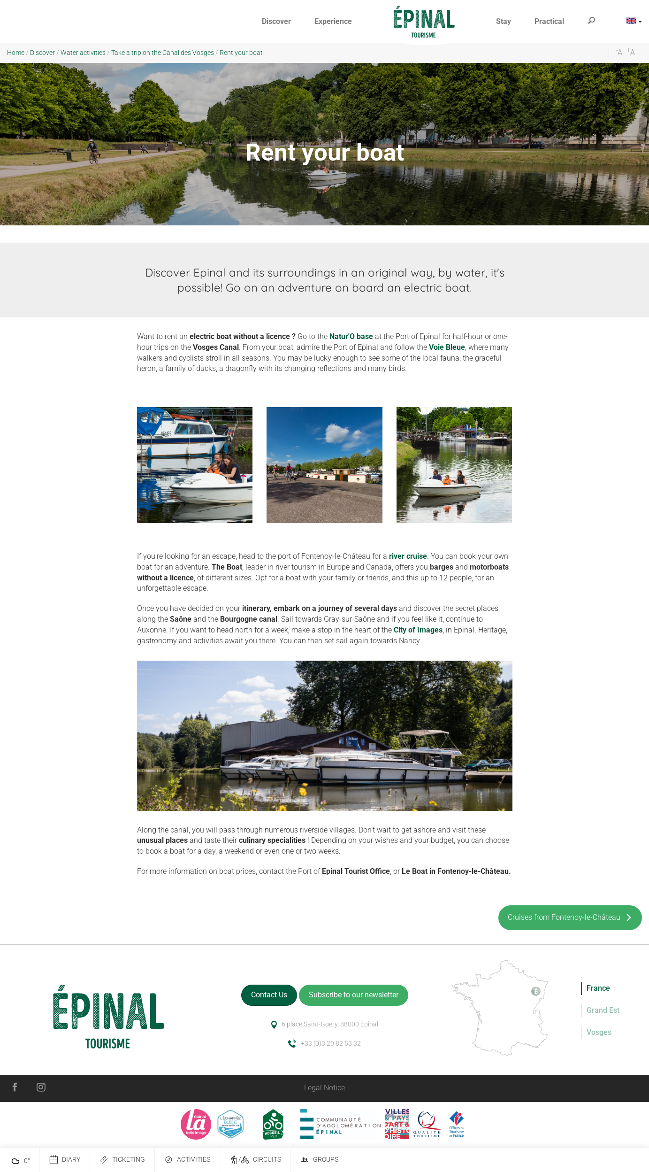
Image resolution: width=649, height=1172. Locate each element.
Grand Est (603, 1010)
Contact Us (269, 994)
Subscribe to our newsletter (353, 994)
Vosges (599, 1032)
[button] (276, 22)
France (598, 988)
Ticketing (122, 1160)
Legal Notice (324, 1087)
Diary (64, 1160)
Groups (319, 1160)
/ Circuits (255, 1160)
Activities (187, 1160)
